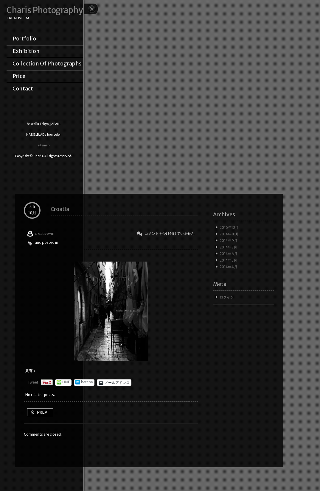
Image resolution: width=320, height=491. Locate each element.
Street (40, 412)
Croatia (60, 209)
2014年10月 (229, 234)
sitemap (43, 145)
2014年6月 (228, 253)
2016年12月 (229, 227)
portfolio (24, 38)
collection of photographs (47, 63)
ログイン (227, 297)
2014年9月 (228, 240)
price (19, 76)
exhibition (26, 51)
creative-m (44, 233)
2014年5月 (228, 260)
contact (23, 88)
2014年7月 (228, 247)
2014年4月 (228, 267)
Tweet (33, 382)
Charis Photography (45, 10)
